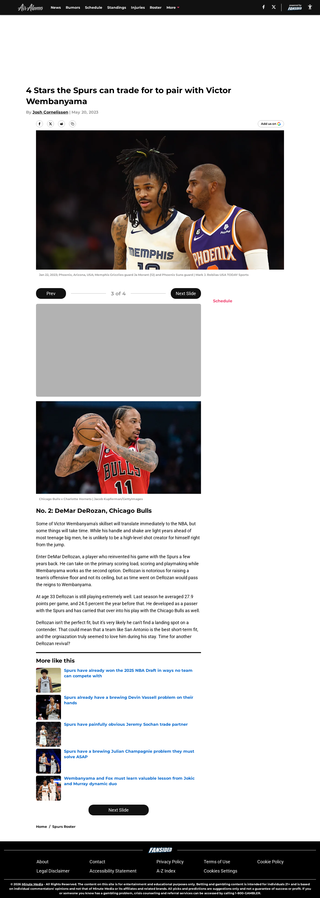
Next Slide (186, 293)
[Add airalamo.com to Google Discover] (271, 123)
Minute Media (32, 884)
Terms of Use (217, 861)
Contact (97, 861)
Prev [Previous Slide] (51, 293)
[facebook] (263, 7)
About (42, 861)
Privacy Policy (170, 861)
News (56, 7)
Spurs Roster (64, 826)
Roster (156, 7)
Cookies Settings (220, 871)
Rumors (73, 7)
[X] (274, 7)
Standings (116, 7)
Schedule (93, 7)
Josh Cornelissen (50, 112)
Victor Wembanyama (186, 7)
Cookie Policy (270, 861)
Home (41, 826)
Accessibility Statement (113, 871)
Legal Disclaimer (53, 871)
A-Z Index (166, 871)
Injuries (138, 7)
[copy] (72, 123)
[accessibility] (310, 6)
